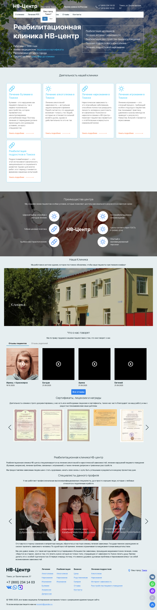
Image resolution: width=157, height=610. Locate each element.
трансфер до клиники (42, 56)
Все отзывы (78, 392)
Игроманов (61, 582)
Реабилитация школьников (100, 31)
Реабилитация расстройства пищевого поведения (113, 39)
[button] (9, 427)
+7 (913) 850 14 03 (106, 8)
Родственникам (81, 578)
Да (45, 19)
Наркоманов (62, 578)
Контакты (77, 14)
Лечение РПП (33, 14)
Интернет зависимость (101, 582)
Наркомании (47, 578)
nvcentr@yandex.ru (44, 604)
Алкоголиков (62, 573)
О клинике (19, 14)
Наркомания (96, 578)
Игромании (46, 582)
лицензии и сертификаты (50, 49)
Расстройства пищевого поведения (106, 586)
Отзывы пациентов (18, 343)
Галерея (77, 582)
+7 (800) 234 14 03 (106, 5)
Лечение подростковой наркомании (105, 47)
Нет (51, 19)
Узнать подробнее (16, 133)
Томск (53, 7)
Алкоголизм (96, 573)
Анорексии (46, 590)
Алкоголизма (47, 573)
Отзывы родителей (39, 343)
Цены (56, 14)
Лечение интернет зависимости (103, 35)
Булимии (45, 586)
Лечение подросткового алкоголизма (106, 43)
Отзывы (65, 14)
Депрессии (47, 594)
